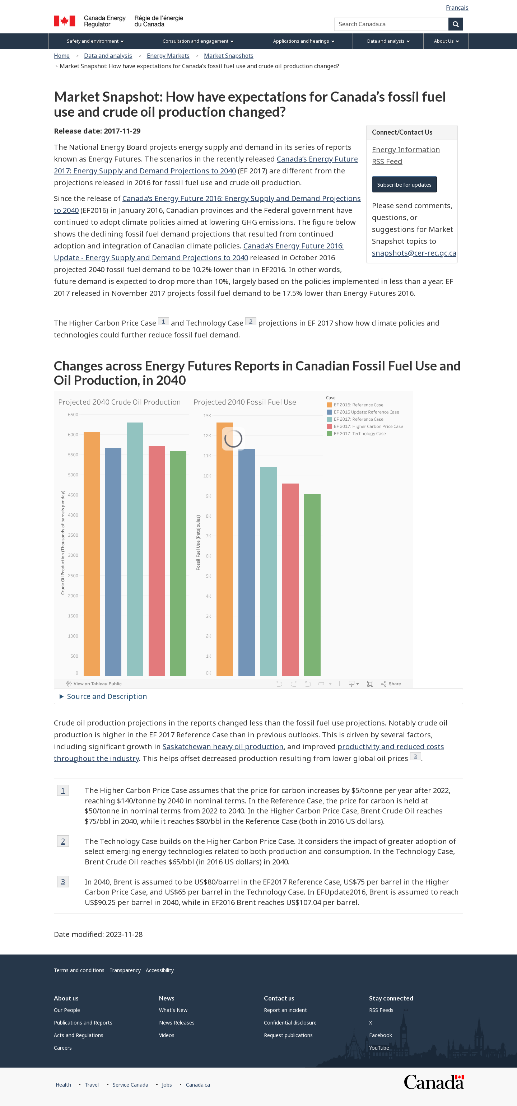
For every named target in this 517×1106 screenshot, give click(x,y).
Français (457, 7)
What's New (173, 1010)
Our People (67, 1010)
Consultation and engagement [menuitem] (198, 41)
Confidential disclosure (290, 1022)
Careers (63, 1047)
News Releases (177, 1022)
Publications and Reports (83, 1022)
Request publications (288, 1035)
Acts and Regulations (78, 1035)
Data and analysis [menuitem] (388, 41)
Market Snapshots (228, 56)
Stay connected (391, 998)
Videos (166, 1035)
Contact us (279, 998)
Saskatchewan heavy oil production (223, 746)
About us (66, 998)
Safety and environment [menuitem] (95, 41)
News (166, 998)
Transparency (125, 970)
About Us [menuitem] (446, 41)
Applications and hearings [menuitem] (304, 41)
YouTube (379, 1047)
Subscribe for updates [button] (404, 184)
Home (62, 56)
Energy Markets (168, 56)
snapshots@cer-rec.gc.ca (414, 253)
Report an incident (285, 1010)
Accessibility (160, 970)
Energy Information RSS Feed (406, 155)
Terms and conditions (79, 970)
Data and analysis (108, 56)
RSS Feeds (381, 1010)
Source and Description (107, 696)
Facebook (380, 1035)
